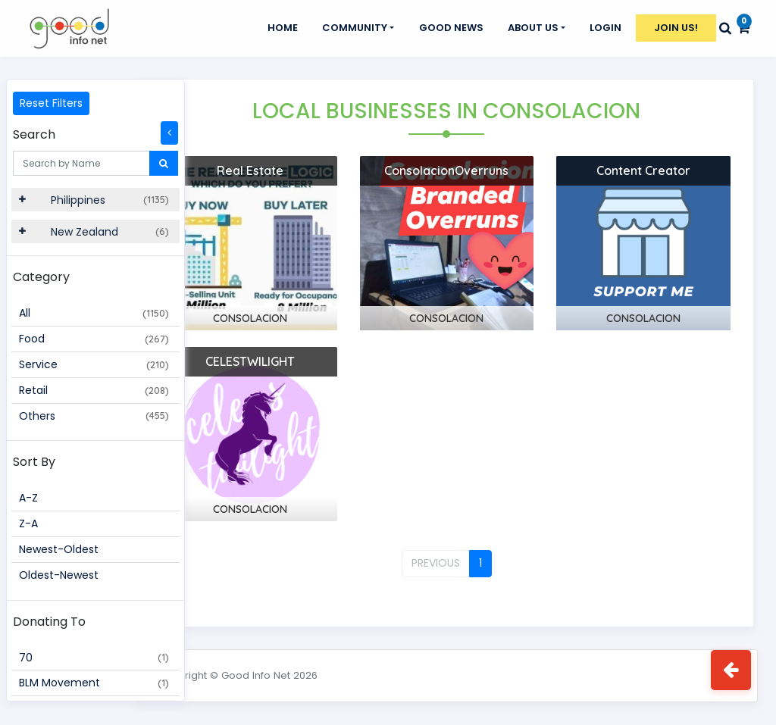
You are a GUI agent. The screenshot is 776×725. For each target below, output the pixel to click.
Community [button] (354, 27)
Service (94, 364)
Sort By (34, 461)
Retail (94, 390)
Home (283, 27)
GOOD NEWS (451, 27)
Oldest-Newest (59, 575)
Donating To (49, 621)
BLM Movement (94, 682)
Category (41, 277)
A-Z (28, 497)
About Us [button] (533, 27)
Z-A (28, 523)
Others (94, 415)
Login (605, 27)
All (94, 312)
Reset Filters (51, 103)
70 (94, 657)
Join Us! (676, 27)
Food (94, 338)
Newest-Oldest (59, 549)
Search (34, 134)
